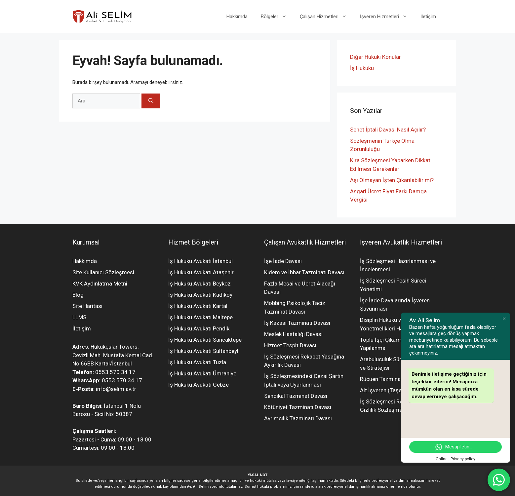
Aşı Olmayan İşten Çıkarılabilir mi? (392, 180)
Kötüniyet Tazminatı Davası (297, 407)
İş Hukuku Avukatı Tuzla (197, 362)
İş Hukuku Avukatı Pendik (198, 328)
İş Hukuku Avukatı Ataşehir (201, 272)
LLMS (79, 317)
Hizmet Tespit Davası (290, 345)
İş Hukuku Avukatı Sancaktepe (205, 339)
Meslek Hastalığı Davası (293, 334)
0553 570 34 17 (115, 372)
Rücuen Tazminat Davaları (392, 379)
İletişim (428, 16)
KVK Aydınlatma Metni (99, 283)
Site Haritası (87, 306)
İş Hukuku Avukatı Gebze (198, 384)
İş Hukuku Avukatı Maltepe (200, 317)
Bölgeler (277, 16)
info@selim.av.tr (116, 389)
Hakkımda (237, 16)
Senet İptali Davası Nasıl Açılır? (388, 129)
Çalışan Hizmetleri (326, 16)
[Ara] (150, 101)
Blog (78, 294)
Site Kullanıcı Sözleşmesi (103, 272)
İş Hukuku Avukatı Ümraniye (202, 373)
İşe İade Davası (283, 261)
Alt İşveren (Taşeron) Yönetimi (397, 390)
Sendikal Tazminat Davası (295, 396)
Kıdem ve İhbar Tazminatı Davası (304, 272)
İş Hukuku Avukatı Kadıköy (200, 294)
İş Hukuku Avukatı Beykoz (199, 283)
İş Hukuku (362, 68)
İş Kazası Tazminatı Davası (297, 323)
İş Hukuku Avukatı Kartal (197, 306)
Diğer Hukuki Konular (375, 57)
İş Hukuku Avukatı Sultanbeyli (204, 351)
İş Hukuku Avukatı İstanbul (200, 261)
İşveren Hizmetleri (387, 16)
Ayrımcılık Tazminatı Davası (298, 418)
